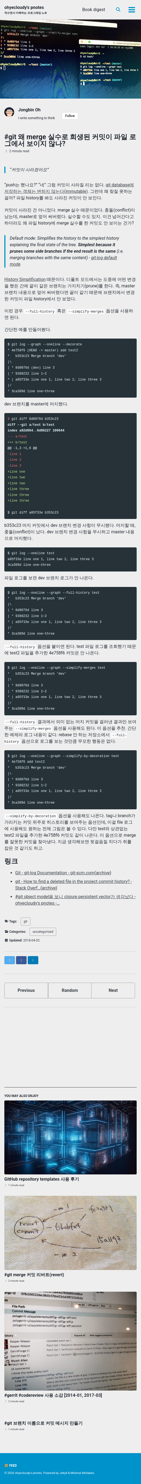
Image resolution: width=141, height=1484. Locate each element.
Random (70, 990)
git (25, 921)
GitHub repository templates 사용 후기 (41, 1179)
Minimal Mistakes (82, 1473)
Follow (70, 116)
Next (113, 990)
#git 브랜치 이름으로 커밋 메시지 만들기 (43, 1423)
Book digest (93, 9)
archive (103, 872)
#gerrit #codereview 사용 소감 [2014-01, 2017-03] (53, 1395)
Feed (10, 1465)
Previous (26, 990)
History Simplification (25, 279)
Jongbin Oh (29, 109)
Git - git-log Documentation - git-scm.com (54, 872)
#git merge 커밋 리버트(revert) (34, 1274)
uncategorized (43, 932)
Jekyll (63, 1473)
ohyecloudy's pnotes (25, 10)
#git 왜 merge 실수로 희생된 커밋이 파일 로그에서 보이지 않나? (70, 140)
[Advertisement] (70, 1049)
